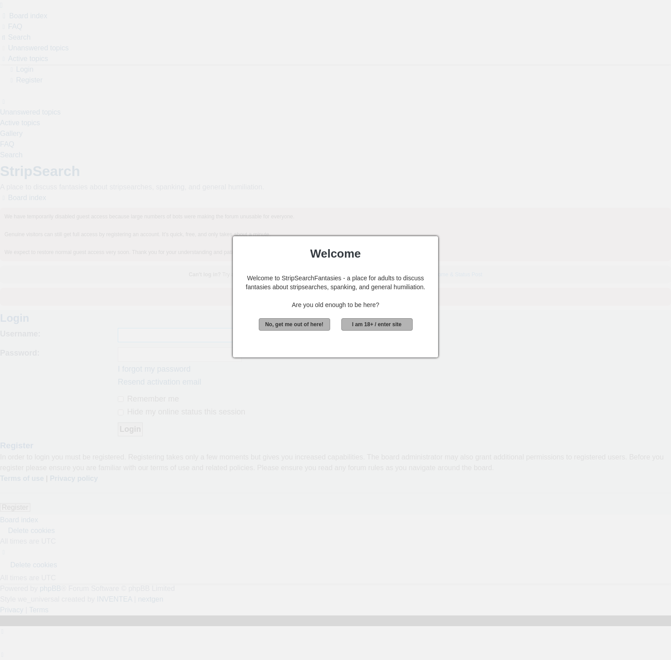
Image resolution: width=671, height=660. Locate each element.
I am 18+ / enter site (377, 324)
